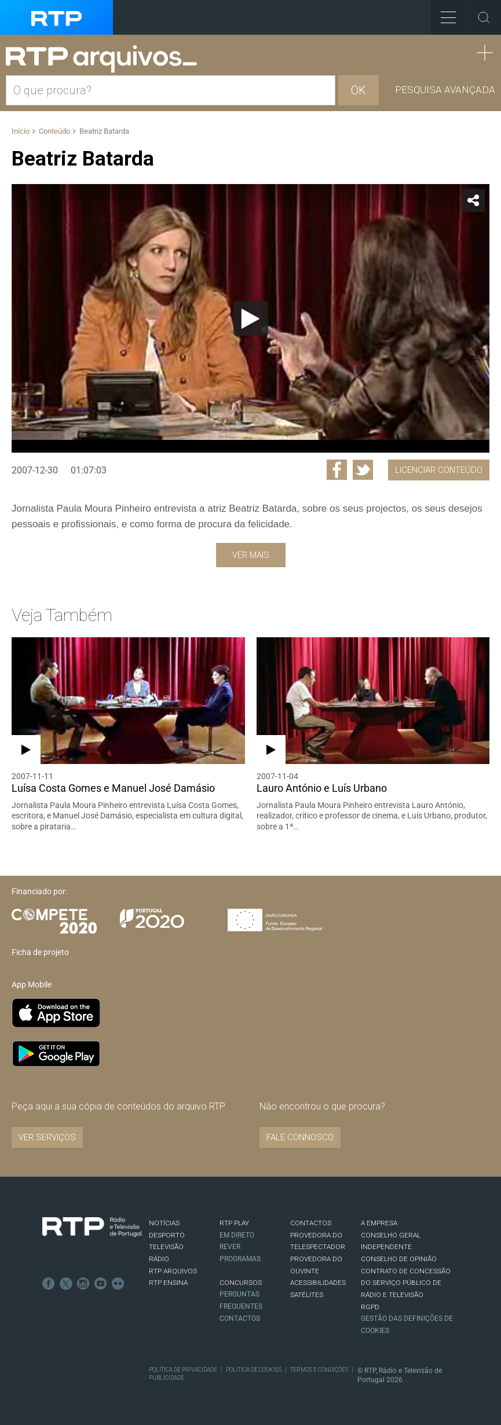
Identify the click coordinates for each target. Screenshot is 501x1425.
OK (358, 90)
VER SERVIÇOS (47, 1137)
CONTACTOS (310, 1223)
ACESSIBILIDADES (318, 1283)
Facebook (48, 1283)
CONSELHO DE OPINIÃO (399, 1259)
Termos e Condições (319, 1370)
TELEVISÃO (166, 1247)
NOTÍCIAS (164, 1223)
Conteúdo (54, 131)
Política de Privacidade (183, 1370)
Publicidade (166, 1378)
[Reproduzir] (250, 318)
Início (21, 131)
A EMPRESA (379, 1223)
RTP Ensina (168, 1283)
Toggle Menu (443, 13)
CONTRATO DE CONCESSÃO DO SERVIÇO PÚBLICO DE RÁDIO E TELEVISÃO (406, 1283)
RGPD (370, 1307)
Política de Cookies (253, 1370)
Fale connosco (300, 1137)
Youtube (100, 1283)
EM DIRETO (237, 1235)
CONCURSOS (241, 1283)
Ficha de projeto (40, 952)
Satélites (306, 1295)
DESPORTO (167, 1235)
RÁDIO (159, 1259)
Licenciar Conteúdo (438, 470)
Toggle (483, 17)
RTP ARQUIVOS (173, 1271)
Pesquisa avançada (445, 90)
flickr (118, 1283)
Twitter (66, 1283)
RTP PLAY (234, 1223)
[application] (250, 318)
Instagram (83, 1283)
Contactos (240, 1318)
